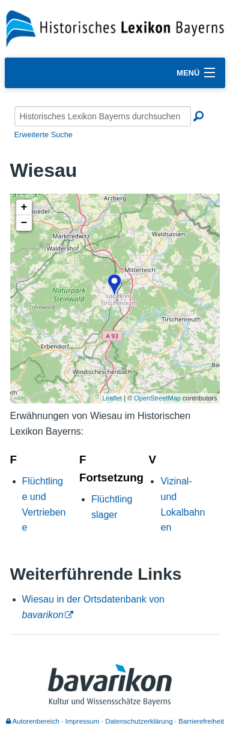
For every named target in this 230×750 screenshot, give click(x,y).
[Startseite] (115, 28)
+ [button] (24, 207)
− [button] (24, 223)
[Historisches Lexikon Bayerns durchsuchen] (102, 116)
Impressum (82, 721)
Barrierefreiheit (201, 721)
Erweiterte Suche (43, 134)
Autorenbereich (32, 721)
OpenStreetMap (157, 398)
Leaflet (112, 398)
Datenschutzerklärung (138, 721)
